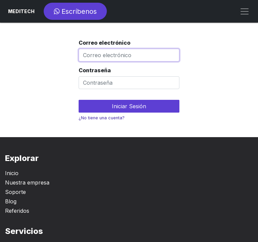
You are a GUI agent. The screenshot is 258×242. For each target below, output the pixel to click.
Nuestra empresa (27, 182)
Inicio (11, 173)
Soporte (15, 192)
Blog (10, 201)
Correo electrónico (104, 42)
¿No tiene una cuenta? (102, 117)
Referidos (17, 210)
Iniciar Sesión (129, 106)
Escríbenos (75, 11)
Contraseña (95, 70)
